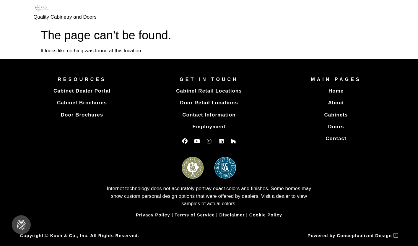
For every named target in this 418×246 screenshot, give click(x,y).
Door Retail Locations (209, 103)
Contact (336, 138)
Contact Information (209, 115)
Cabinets (336, 115)
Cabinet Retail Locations (209, 91)
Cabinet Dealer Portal (81, 91)
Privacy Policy (153, 214)
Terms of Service (195, 214)
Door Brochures (82, 115)
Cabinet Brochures (82, 103)
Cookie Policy (265, 214)
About (336, 103)
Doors (336, 127)
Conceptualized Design (367, 235)
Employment (208, 127)
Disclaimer (232, 214)
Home (336, 91)
